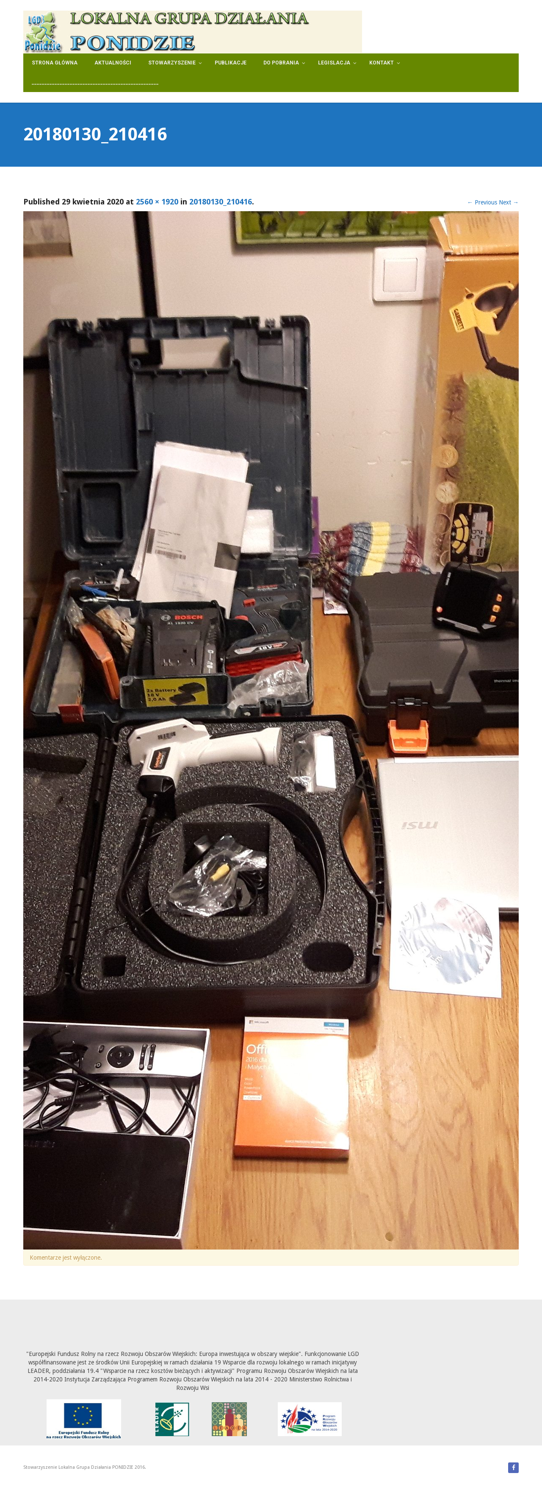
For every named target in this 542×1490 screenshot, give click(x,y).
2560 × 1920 (157, 201)
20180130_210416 (220, 201)
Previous (482, 202)
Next (509, 202)
